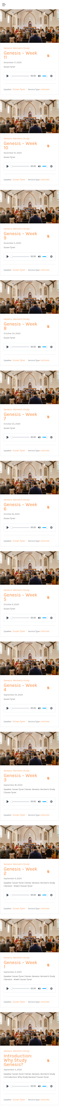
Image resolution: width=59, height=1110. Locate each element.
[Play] (7, 76)
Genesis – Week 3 (20, 778)
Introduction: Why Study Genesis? (18, 1060)
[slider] (20, 76)
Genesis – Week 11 (20, 55)
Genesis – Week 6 (20, 507)
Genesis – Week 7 (20, 416)
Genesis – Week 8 (20, 326)
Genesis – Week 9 (20, 236)
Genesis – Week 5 (20, 597)
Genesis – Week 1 (20, 965)
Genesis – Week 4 (20, 687)
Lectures (44, 89)
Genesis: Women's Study (16, 48)
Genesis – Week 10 (20, 145)
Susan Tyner (19, 89)
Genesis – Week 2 (20, 871)
